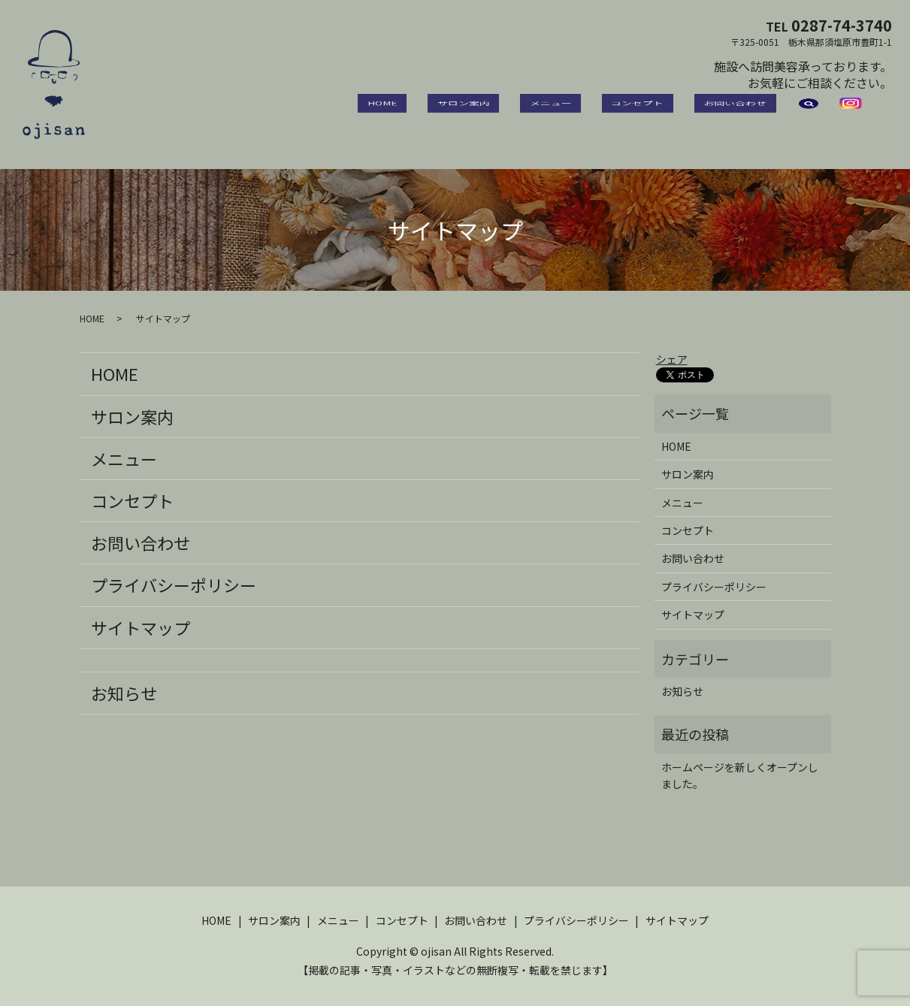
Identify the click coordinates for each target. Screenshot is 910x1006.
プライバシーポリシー (173, 584)
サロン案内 (529, 111)
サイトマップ (140, 627)
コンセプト (665, 111)
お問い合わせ (744, 111)
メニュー (597, 111)
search (808, 112)
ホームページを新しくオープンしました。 (739, 775)
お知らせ (124, 693)
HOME (467, 111)
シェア (672, 359)
